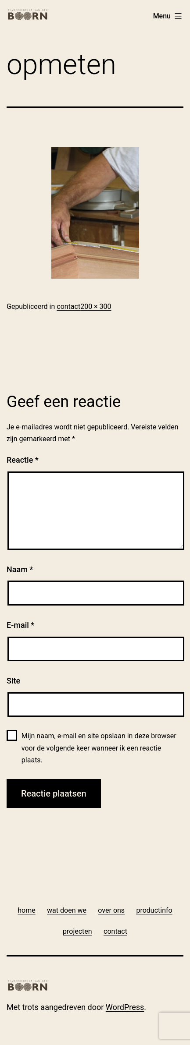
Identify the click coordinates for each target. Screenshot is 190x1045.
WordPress (125, 1007)
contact (68, 306)
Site (13, 680)
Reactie (23, 459)
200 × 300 (95, 306)
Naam (20, 569)
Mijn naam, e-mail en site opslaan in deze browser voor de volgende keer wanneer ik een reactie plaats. (99, 748)
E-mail (20, 625)
